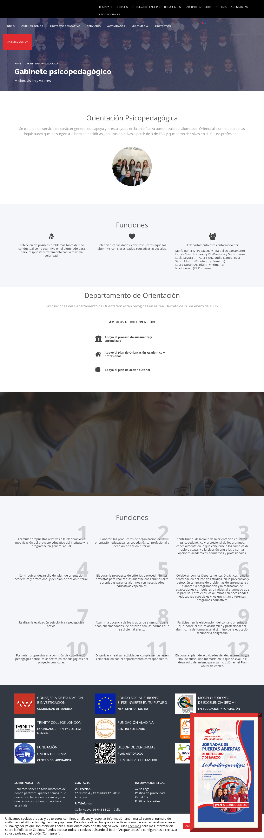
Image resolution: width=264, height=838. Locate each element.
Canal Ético (142, 797)
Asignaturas (239, 7)
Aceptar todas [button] (194, 826)
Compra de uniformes (113, 7)
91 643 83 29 (102, 809)
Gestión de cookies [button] (220, 826)
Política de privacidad (150, 793)
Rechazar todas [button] (247, 826)
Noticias (221, 7)
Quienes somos (206, 789)
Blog (199, 793)
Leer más (134, 826)
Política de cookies (147, 801)
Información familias (146, 7)
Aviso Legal (142, 789)
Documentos (172, 7)
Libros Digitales (109, 14)
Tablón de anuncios (198, 7)
